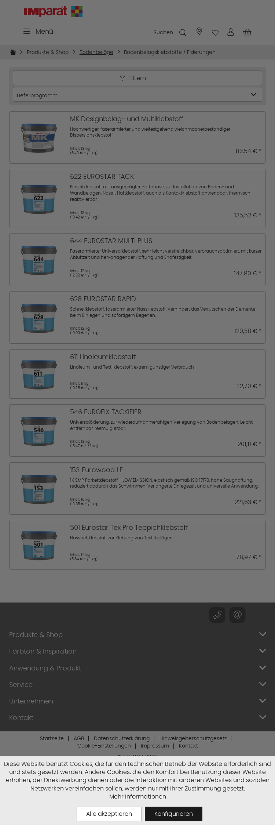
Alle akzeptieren (109, 814)
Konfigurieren (173, 814)
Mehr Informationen (137, 796)
